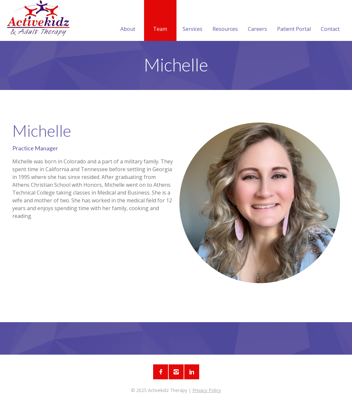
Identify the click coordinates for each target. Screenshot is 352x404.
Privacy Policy (206, 390)
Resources (225, 21)
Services (192, 21)
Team (160, 21)
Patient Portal (294, 21)
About (127, 21)
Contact (330, 21)
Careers (257, 21)
